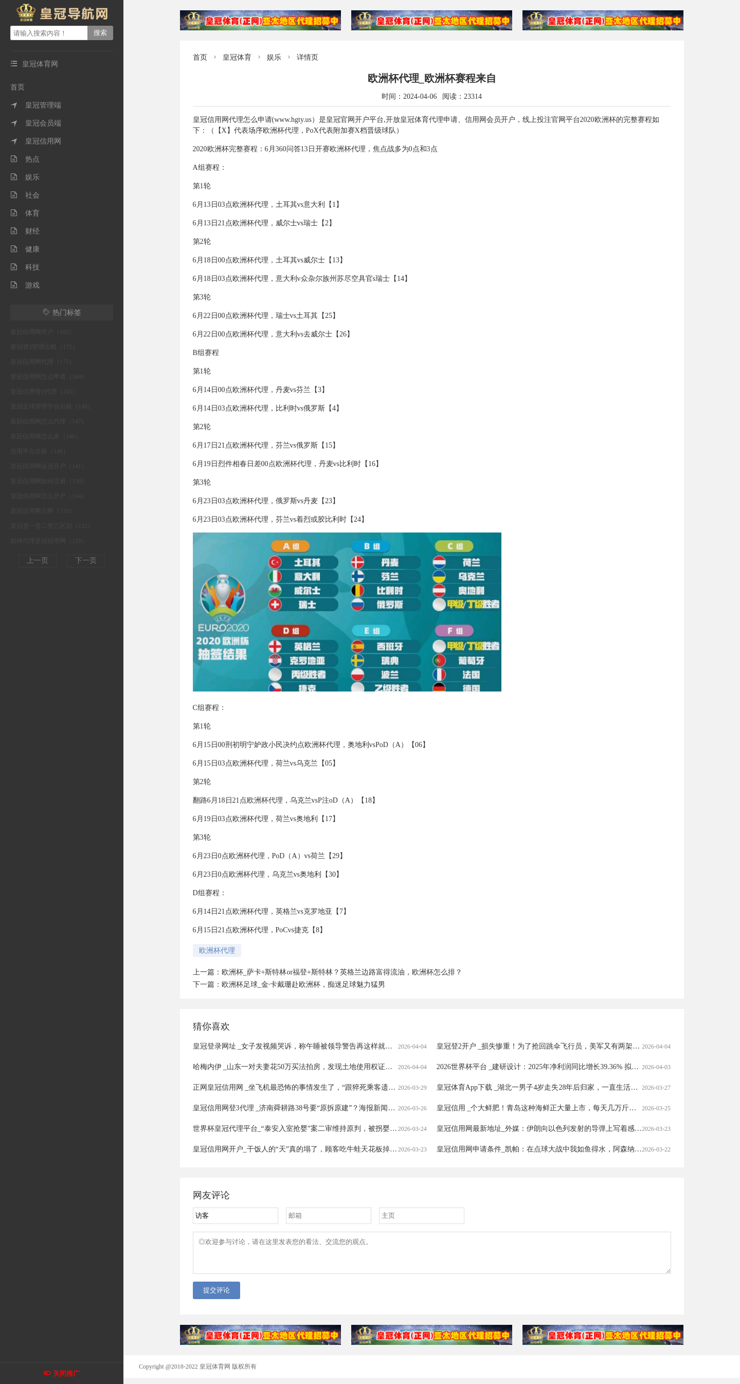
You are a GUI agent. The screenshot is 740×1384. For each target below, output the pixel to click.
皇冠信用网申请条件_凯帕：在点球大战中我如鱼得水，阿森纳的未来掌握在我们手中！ (575, 1149)
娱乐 (25, 177)
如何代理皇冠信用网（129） (48, 540)
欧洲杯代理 (217, 950)
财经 (25, 231)
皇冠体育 (237, 57)
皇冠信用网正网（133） (42, 510)
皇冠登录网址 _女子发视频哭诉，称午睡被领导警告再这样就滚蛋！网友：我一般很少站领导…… (347, 1046)
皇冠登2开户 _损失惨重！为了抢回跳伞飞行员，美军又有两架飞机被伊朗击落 (560, 1046)
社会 (25, 195)
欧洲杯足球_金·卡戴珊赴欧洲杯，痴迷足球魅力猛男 (304, 984)
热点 (25, 159)
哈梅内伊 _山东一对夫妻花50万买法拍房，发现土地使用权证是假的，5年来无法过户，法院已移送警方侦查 (363, 1067)
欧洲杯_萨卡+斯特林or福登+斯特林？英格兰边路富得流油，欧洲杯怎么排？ (342, 972)
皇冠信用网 (35, 141)
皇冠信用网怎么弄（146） (45, 436)
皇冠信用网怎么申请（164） (48, 376)
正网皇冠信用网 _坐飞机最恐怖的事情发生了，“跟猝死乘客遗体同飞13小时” (314, 1087)
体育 (25, 213)
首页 (17, 87)
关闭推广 (66, 1373)
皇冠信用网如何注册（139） (48, 481)
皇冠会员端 (35, 123)
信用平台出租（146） (39, 451)
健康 (25, 249)
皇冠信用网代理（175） (42, 361)
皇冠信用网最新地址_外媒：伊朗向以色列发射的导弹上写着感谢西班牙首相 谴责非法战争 (580, 1128)
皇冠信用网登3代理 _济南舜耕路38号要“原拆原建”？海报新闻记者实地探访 (312, 1108)
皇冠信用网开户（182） (42, 331)
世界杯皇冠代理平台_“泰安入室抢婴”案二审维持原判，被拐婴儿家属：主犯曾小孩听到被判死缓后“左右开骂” (366, 1128)
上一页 (37, 560)
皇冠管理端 (35, 105)
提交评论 (216, 1296)
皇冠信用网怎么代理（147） (48, 421)
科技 (25, 267)
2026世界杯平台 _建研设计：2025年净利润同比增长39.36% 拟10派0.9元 (549, 1067)
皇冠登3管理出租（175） (44, 346)
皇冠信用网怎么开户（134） (48, 496)
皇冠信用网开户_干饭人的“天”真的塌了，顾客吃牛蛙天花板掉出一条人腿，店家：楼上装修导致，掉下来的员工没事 (378, 1149)
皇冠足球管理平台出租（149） (52, 406)
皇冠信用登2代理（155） (44, 391)
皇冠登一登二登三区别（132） (52, 525)
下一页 (86, 560)
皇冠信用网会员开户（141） (48, 466)
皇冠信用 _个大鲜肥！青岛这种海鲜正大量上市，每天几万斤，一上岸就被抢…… (565, 1108)
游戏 (25, 285)
